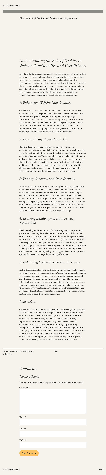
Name (22, 417)
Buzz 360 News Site (11, 5)
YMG (101, 469)
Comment (24, 387)
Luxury (31, 351)
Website (23, 440)
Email (22, 428)
